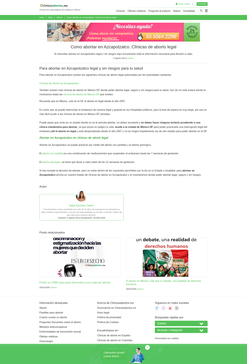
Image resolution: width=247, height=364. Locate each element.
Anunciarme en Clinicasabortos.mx (116, 308)
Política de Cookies (108, 322)
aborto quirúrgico (51, 162)
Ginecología (46, 341)
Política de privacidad (109, 317)
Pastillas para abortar (51, 312)
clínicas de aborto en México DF (81, 94)
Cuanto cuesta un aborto (53, 317)
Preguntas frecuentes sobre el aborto (60, 322)
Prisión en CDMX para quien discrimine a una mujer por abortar (74, 282)
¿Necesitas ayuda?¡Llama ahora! (114, 354)
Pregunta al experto (159, 11)
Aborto (60, 17)
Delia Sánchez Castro (81, 205)
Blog (50, 17)
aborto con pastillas (53, 153)
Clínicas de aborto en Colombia (114, 340)
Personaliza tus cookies (167, 338)
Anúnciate (202, 4)
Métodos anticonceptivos (53, 327)
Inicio (41, 17)
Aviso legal (103, 312)
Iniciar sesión (183, 4)
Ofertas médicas (137, 11)
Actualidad (189, 11)
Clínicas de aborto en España (113, 335)
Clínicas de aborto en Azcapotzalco (59, 83)
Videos (177, 11)
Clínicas (120, 11)
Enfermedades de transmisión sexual (60, 331)
